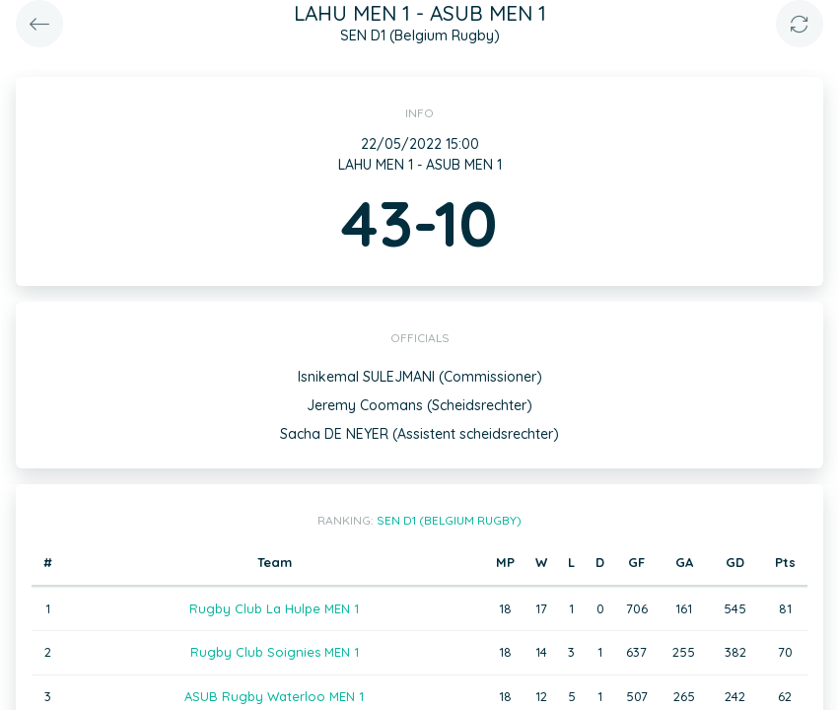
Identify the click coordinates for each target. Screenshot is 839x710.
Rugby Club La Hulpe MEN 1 (274, 608)
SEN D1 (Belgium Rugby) (449, 520)
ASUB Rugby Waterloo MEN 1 (274, 696)
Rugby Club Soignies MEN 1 (274, 652)
